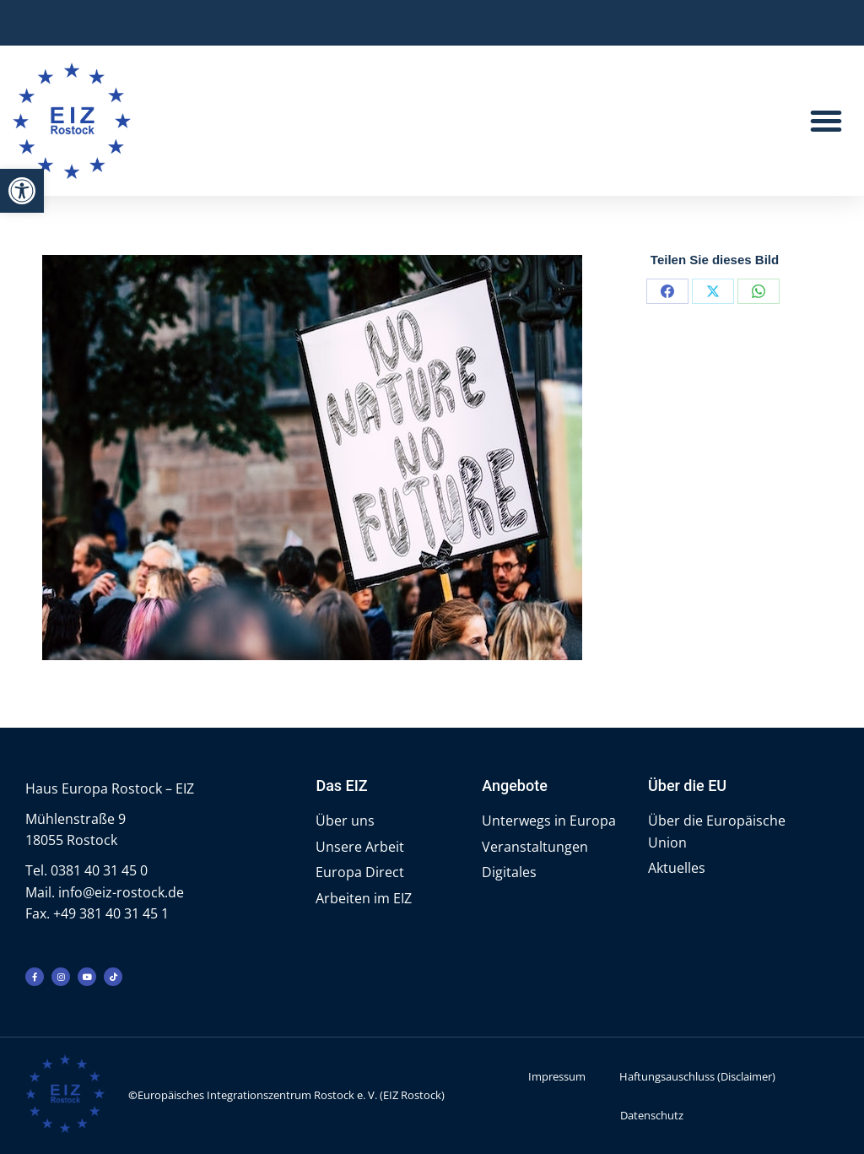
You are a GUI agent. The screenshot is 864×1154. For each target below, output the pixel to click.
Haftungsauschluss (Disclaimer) (697, 1076)
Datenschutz (651, 1115)
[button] (22, 191)
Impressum (557, 1076)
